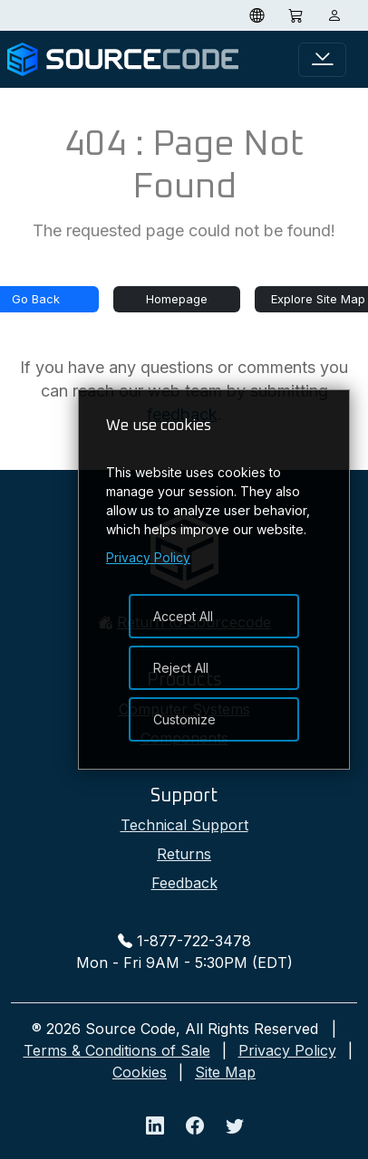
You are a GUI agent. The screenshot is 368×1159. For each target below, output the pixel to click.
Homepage (177, 299)
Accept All (183, 616)
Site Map (225, 1072)
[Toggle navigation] (322, 60)
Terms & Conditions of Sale (117, 1050)
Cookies (139, 1072)
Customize (184, 719)
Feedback (184, 883)
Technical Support (184, 825)
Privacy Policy (287, 1050)
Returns (184, 854)
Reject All (180, 667)
